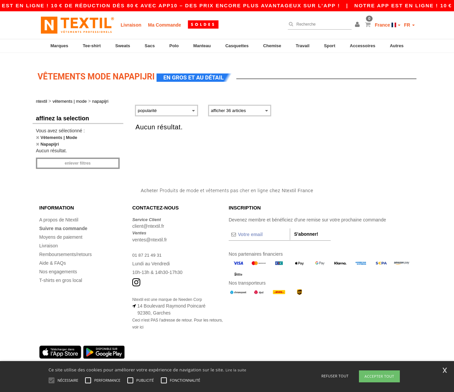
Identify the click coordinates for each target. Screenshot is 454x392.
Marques (59, 45)
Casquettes (237, 45)
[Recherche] (318, 24)
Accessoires (363, 45)
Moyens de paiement (60, 231)
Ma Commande (164, 25)
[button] (358, 25)
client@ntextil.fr (148, 220)
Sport (329, 45)
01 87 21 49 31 (147, 249)
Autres (396, 45)
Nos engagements (58, 265)
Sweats (122, 45)
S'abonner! (306, 228)
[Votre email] (259, 228)
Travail (302, 45)
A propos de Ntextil (58, 213)
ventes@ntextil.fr (149, 233)
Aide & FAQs (52, 257)
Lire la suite (235, 369)
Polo (174, 45)
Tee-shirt (92, 45)
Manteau (202, 45)
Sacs (150, 45)
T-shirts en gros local (60, 274)
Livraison (131, 25)
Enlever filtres (78, 157)
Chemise (272, 45)
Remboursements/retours (65, 248)
